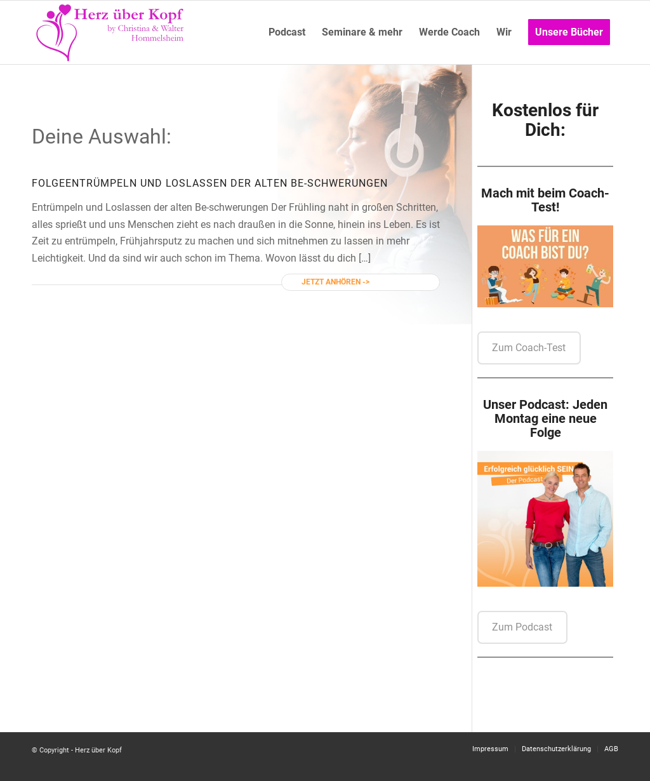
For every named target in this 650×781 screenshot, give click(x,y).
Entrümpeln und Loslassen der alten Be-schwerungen (226, 183)
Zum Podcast (522, 627)
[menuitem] (287, 32)
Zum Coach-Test (529, 348)
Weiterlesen (394, 281)
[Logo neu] (111, 32)
